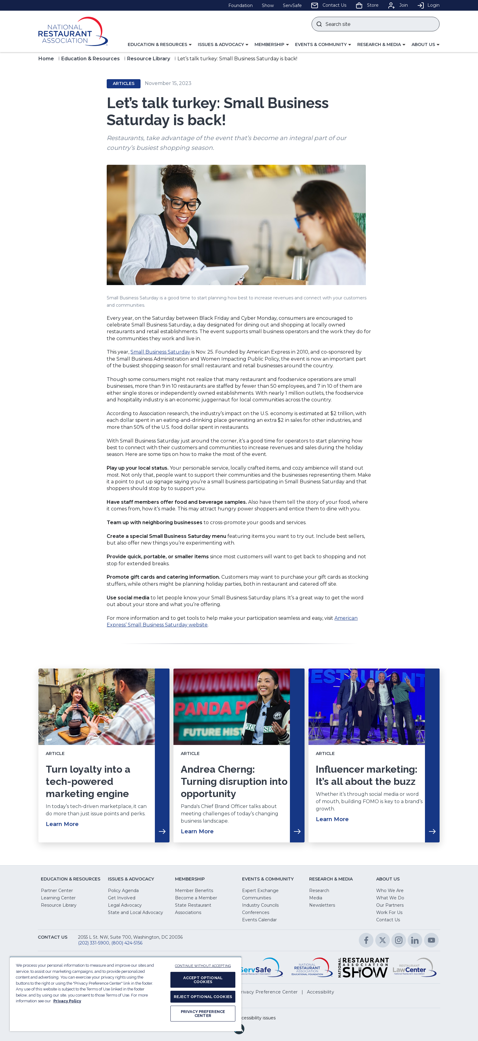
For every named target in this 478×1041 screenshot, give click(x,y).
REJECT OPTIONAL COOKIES (203, 996)
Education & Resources (90, 59)
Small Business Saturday (160, 352)
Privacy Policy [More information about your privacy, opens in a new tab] (67, 1001)
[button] (160, 44)
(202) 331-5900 (93, 943)
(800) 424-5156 (126, 943)
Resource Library (148, 59)
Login (428, 5)
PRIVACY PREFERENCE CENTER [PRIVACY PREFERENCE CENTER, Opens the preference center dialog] (203, 1013)
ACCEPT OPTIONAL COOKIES (203, 980)
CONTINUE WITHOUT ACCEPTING (203, 966)
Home (46, 59)
